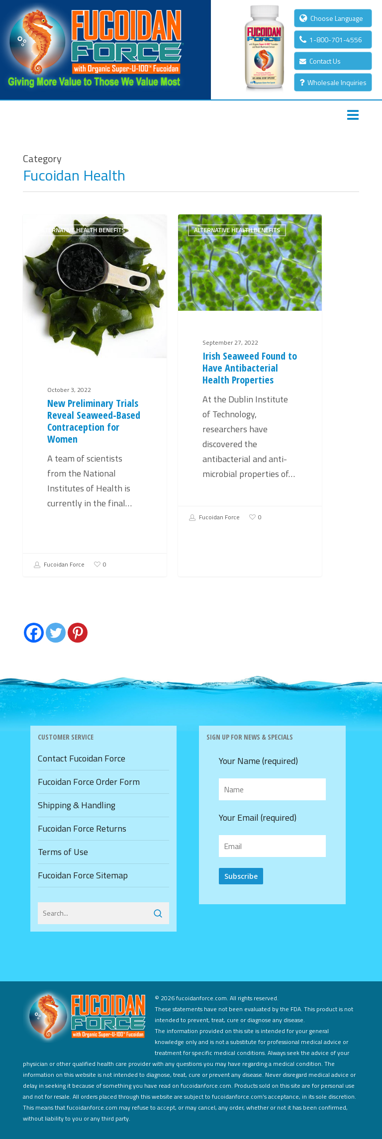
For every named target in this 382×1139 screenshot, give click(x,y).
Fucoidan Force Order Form (89, 781)
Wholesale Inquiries (333, 82)
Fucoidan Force (59, 565)
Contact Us (320, 61)
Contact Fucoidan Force (81, 758)
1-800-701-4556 (330, 39)
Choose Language (331, 18)
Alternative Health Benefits (82, 230)
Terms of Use (63, 851)
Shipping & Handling (76, 805)
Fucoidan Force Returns (82, 828)
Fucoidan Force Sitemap (83, 875)
